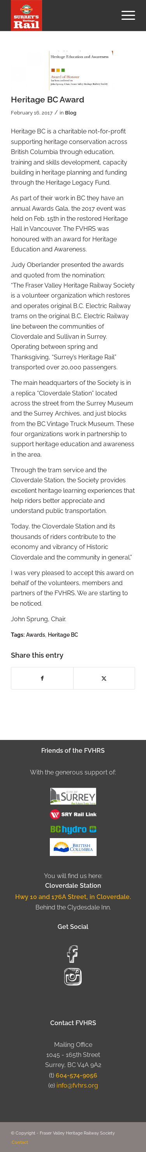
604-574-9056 (76, 1075)
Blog (70, 113)
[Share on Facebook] (42, 678)
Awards (35, 634)
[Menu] (124, 15)
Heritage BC (63, 634)
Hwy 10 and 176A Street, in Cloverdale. (73, 897)
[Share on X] (104, 678)
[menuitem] (124, 15)
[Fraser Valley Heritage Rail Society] (60, 15)
